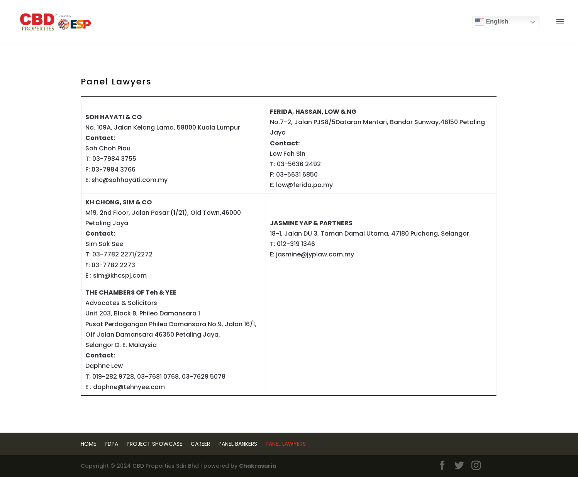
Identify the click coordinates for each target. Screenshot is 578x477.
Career (200, 444)
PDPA (111, 444)
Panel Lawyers (286, 444)
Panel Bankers (238, 444)
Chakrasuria (257, 466)
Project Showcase (154, 444)
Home (88, 444)
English (491, 22)
